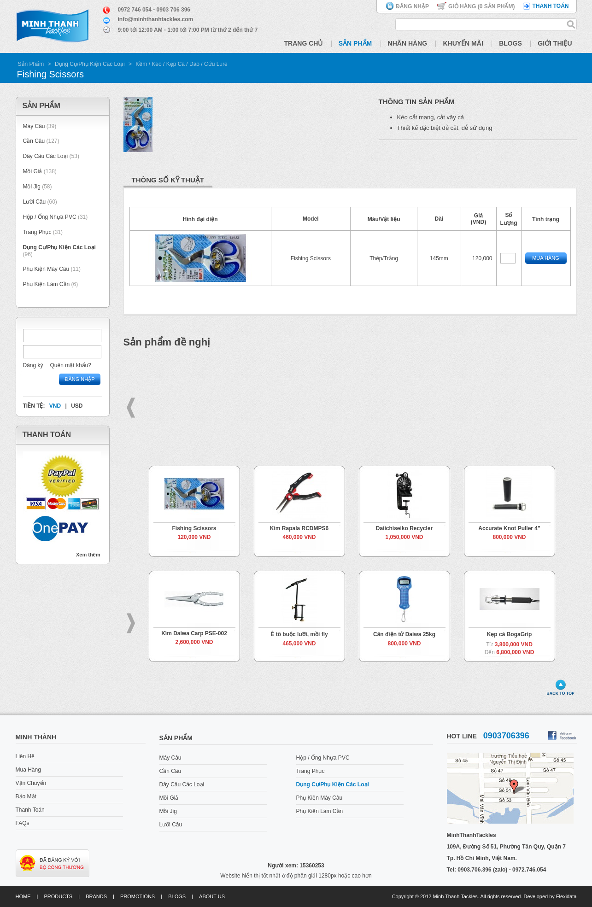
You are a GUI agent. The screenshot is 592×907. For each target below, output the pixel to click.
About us (212, 896)
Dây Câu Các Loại (45, 156)
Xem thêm (88, 554)
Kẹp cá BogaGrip (509, 634)
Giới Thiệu (555, 43)
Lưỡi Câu (34, 202)
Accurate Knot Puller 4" (509, 528)
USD (76, 406)
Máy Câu (34, 126)
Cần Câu (34, 141)
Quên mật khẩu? (70, 365)
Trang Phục (38, 232)
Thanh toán (550, 6)
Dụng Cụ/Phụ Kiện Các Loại (90, 64)
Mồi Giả (32, 171)
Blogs (510, 43)
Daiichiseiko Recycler (404, 528)
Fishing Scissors (194, 528)
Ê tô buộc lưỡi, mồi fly (299, 634)
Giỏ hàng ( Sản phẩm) (481, 6)
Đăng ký (33, 365)
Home (23, 896)
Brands (96, 896)
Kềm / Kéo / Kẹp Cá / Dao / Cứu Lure (181, 64)
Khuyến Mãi (463, 43)
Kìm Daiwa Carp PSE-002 (194, 633)
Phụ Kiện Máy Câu (46, 269)
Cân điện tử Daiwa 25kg (404, 634)
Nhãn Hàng (408, 43)
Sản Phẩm (355, 43)
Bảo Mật (26, 796)
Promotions (137, 896)
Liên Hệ (25, 756)
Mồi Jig (32, 186)
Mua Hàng (545, 258)
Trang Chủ (303, 43)
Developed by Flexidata (550, 896)
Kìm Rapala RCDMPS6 (299, 528)
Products (58, 896)
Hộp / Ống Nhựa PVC (49, 217)
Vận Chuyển (31, 783)
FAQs (22, 823)
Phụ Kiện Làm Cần (46, 284)
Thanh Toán (30, 810)
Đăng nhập (412, 6)
